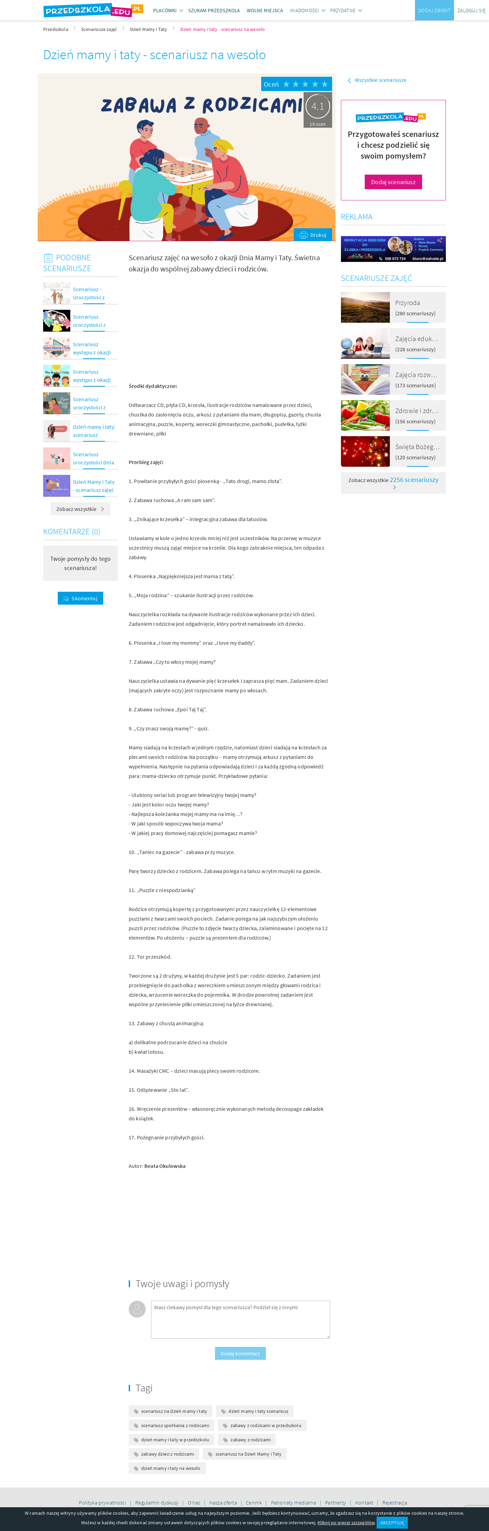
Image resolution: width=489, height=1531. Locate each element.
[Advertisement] (176, 327)
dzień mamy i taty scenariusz (258, 1411)
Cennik (254, 1502)
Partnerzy (336, 1502)
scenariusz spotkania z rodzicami (175, 1425)
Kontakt (364, 1502)
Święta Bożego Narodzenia (433, 446)
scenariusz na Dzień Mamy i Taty (249, 1454)
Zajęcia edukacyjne (422, 338)
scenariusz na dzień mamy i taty (174, 1411)
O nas (194, 1502)
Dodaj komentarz (240, 1353)
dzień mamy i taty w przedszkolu (175, 1440)
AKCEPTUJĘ (392, 1522)
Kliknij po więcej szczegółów (346, 1522)
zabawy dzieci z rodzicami (167, 1454)
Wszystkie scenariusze (380, 79)
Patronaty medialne (294, 1502)
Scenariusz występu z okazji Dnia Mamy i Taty (92, 379)
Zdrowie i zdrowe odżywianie (436, 410)
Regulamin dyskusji (157, 1502)
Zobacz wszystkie (80, 508)
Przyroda (407, 302)
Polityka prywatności (103, 1502)
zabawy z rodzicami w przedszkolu (266, 1425)
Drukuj (318, 234)
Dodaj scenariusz (393, 182)
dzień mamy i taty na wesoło (170, 1468)
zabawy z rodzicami (251, 1440)
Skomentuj (84, 598)
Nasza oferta (223, 1502)
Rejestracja (395, 1502)
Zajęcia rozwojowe (422, 374)
